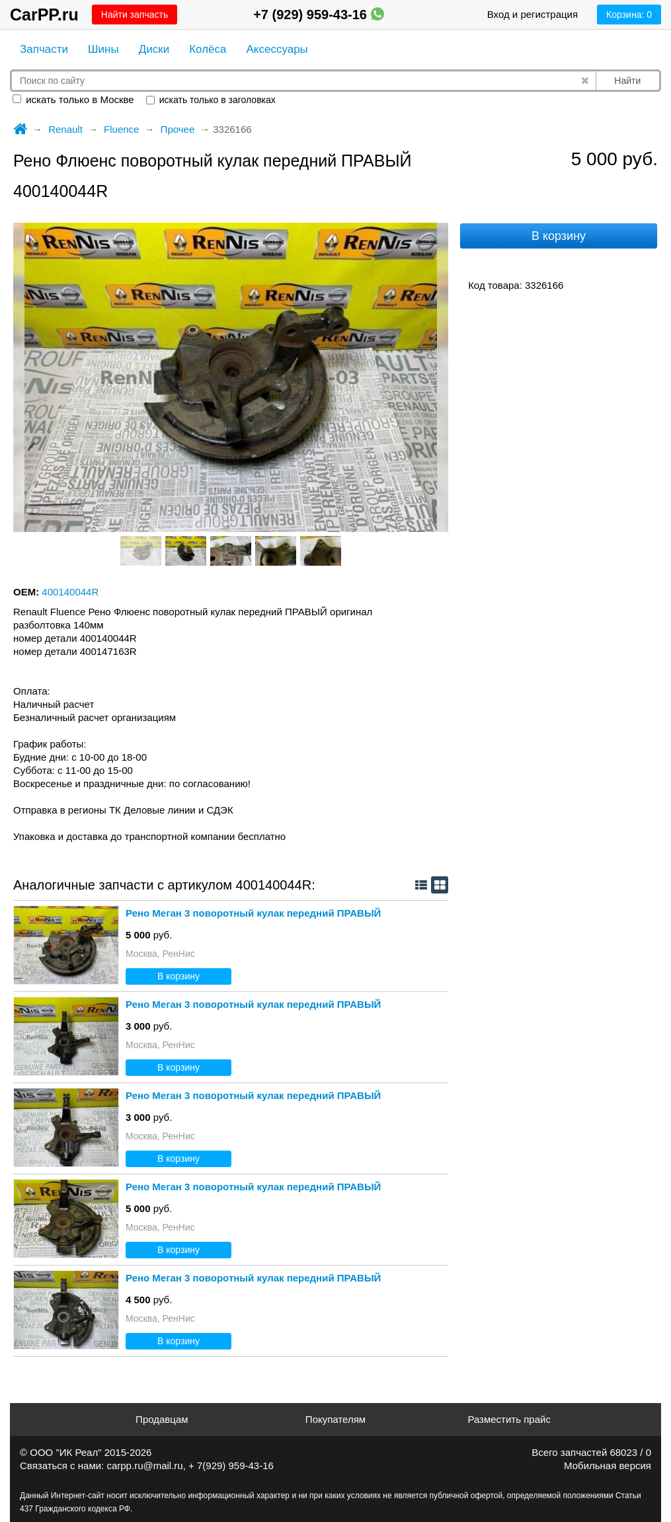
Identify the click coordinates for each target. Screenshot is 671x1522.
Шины (103, 49)
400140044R (70, 591)
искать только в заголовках (211, 100)
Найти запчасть (134, 14)
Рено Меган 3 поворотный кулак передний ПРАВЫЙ (253, 913)
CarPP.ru (44, 14)
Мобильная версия (607, 1465)
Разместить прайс (509, 1419)
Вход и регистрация (532, 14)
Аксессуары (276, 49)
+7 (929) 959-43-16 (318, 14)
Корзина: (629, 14)
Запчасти (44, 49)
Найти (627, 80)
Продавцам (162, 1419)
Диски (154, 49)
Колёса (207, 49)
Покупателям (335, 1419)
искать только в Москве (73, 99)
